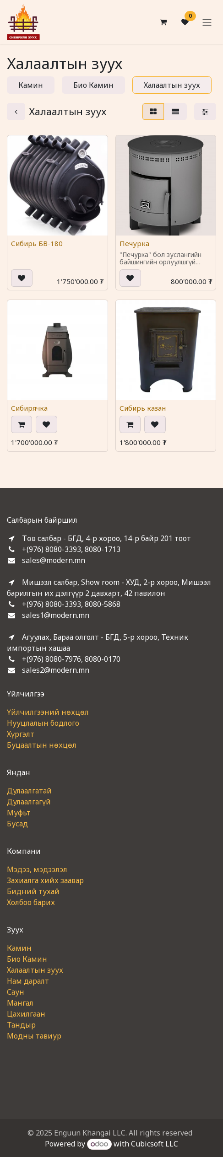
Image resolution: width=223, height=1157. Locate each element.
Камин (19, 948)
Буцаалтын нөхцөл (41, 745)
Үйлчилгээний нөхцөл (48, 712)
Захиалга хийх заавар (45, 880)
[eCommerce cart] (163, 22)
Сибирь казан (143, 407)
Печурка (134, 242)
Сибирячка (29, 407)
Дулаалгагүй (29, 802)
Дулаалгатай (29, 791)
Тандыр (21, 1025)
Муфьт (19, 813)
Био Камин (27, 959)
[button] (22, 277)
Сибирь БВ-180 (37, 242)
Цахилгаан (26, 1014)
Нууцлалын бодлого (43, 723)
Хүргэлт (20, 734)
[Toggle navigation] (207, 22)
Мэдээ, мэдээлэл (37, 869)
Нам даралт (28, 981)
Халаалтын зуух (35, 970)
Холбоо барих (31, 902)
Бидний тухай (33, 891)
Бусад (17, 824)
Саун (15, 992)
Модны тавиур (34, 1036)
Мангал (20, 1003)
